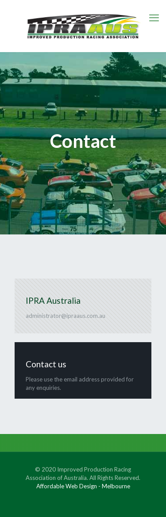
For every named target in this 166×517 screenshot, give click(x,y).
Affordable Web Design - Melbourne (83, 486)
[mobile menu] (154, 17)
